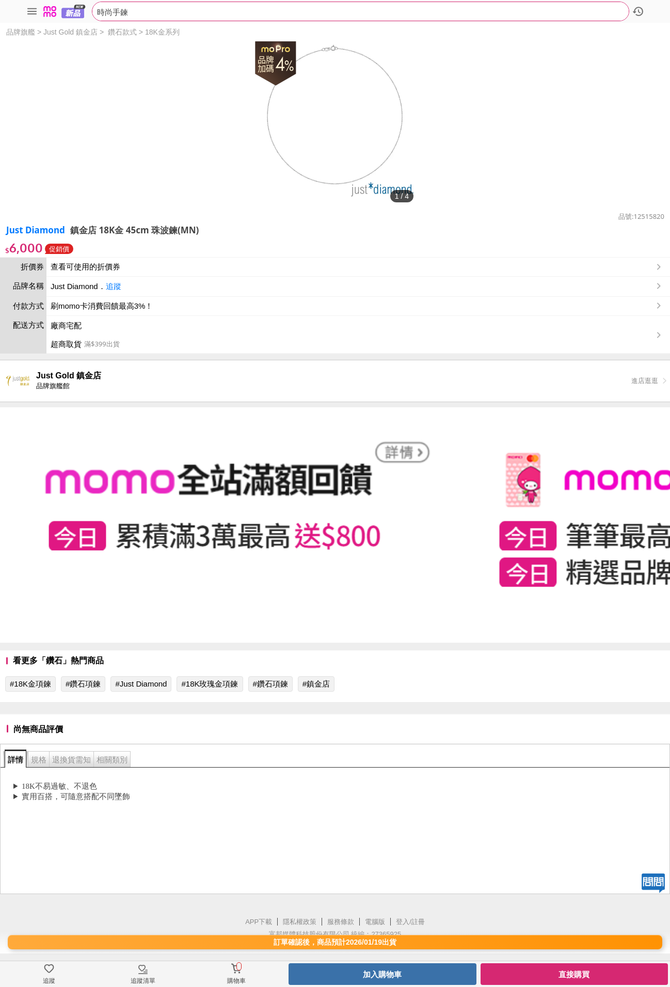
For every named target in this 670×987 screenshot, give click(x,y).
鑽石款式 (122, 32)
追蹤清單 (143, 980)
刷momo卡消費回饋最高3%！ (102, 305)
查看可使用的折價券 (357, 267)
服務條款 (340, 922)
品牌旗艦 (20, 32)
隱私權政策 (299, 922)
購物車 (236, 980)
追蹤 (113, 286)
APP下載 (258, 922)
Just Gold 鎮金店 (70, 32)
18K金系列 (162, 32)
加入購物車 (382, 974)
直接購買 (574, 974)
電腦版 (375, 922)
